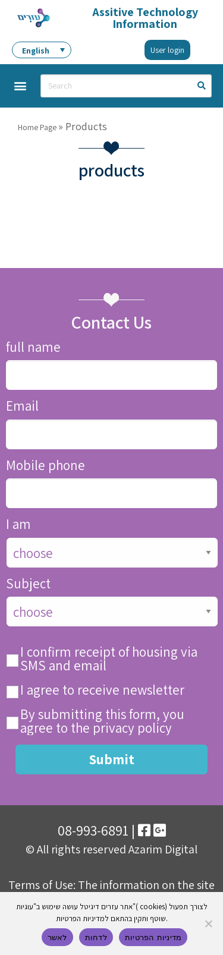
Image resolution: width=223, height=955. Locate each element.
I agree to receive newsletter (102, 690)
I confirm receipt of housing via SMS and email (108, 659)
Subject (28, 584)
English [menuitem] (35, 50)
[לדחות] (208, 923)
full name (33, 347)
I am (18, 524)
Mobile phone (45, 465)
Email (22, 406)
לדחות (96, 937)
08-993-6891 (93, 830)
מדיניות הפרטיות (153, 937)
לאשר (57, 937)
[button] (20, 86)
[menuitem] (41, 50)
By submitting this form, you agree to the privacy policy (102, 721)
